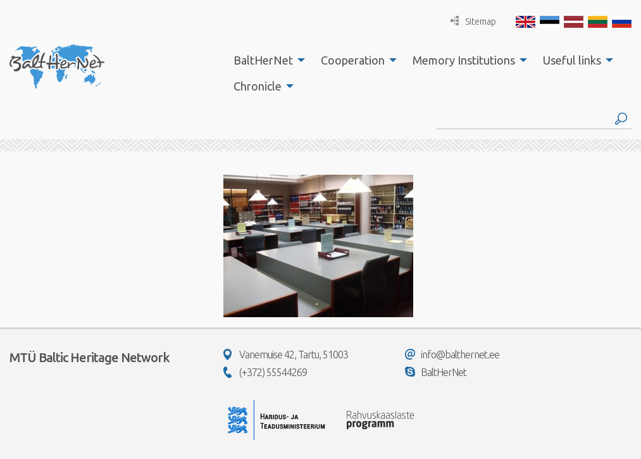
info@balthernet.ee (452, 354)
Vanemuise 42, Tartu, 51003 (285, 354)
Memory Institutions (464, 60)
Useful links (572, 60)
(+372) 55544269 (265, 372)
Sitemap (473, 21)
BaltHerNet (263, 60)
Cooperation (353, 60)
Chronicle (257, 86)
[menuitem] (265, 60)
